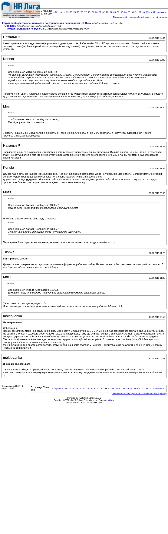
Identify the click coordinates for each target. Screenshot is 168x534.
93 (143, 12)
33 (67, 12)
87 (122, 12)
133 (147, 12)
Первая (57, 12)
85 (114, 12)
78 (89, 12)
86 (118, 12)
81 (100, 12)
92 (140, 12)
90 (132, 12)
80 (96, 12)
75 (78, 12)
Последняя (159, 12)
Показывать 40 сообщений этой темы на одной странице (140, 17)
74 (74, 12)
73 (71, 12)
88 (125, 12)
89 (129, 12)
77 (85, 12)
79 (93, 12)
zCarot (111, 400)
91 (136, 12)
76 (82, 12)
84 (111, 12)
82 (103, 12)
